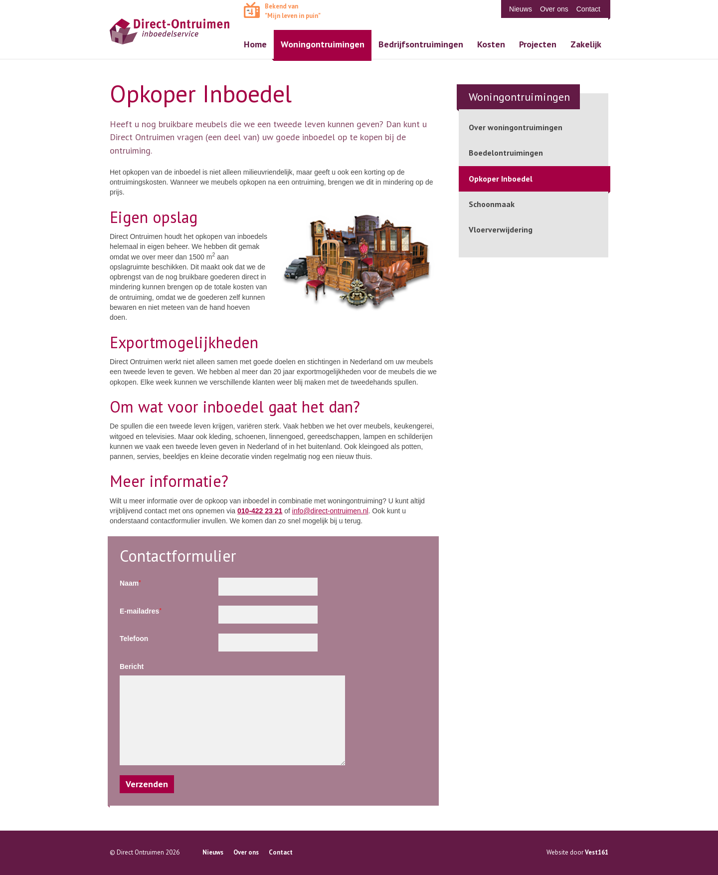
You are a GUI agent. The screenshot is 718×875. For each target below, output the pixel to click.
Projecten (537, 44)
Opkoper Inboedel (501, 179)
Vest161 (596, 852)
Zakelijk (585, 44)
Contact (588, 9)
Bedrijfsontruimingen (420, 44)
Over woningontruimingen (515, 127)
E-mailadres (141, 611)
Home (255, 44)
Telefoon (134, 639)
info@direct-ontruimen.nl (330, 511)
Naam (130, 583)
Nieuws (520, 9)
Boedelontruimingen (506, 153)
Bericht (132, 666)
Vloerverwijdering (501, 229)
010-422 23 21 (259, 511)
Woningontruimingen (322, 44)
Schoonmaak (492, 204)
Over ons (554, 9)
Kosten (491, 44)
